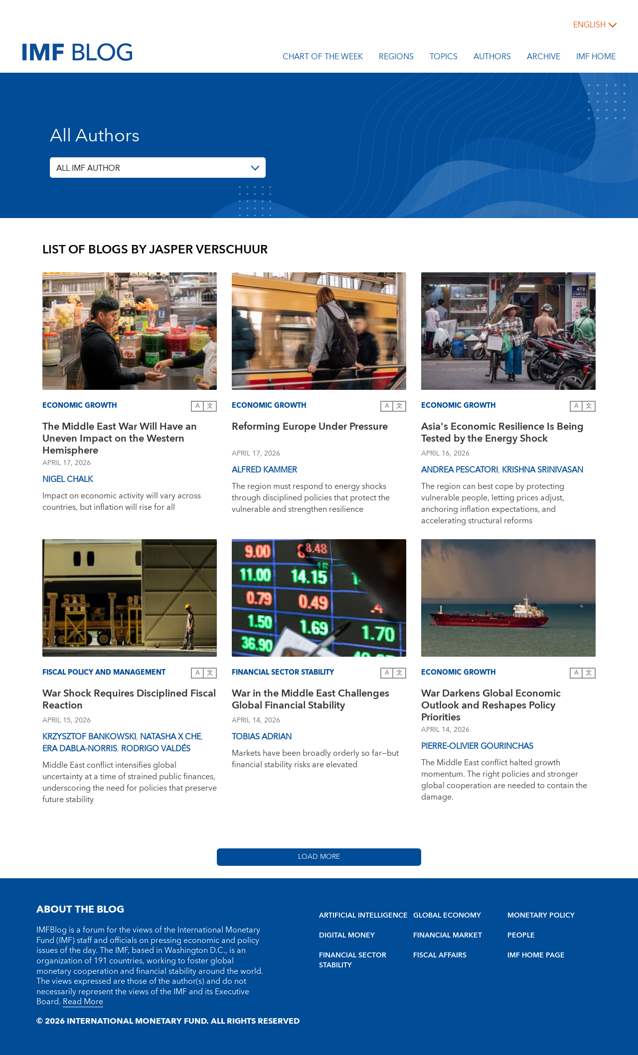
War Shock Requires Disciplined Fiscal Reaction (129, 701)
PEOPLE (521, 935)
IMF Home (596, 58)
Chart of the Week (323, 58)
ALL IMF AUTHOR (88, 168)
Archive (543, 58)
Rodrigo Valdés (155, 749)
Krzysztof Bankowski (89, 737)
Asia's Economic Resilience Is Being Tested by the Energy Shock (502, 434)
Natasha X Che (170, 737)
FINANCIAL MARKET (447, 935)
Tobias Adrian (262, 737)
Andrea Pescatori (459, 470)
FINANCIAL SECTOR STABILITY (352, 960)
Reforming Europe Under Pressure (310, 428)
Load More (319, 857)
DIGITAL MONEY (347, 935)
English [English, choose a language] (589, 25)
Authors (492, 58)
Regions (396, 58)
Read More (83, 1002)
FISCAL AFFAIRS (440, 955)
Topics (444, 58)
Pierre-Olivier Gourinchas (477, 746)
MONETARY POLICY (541, 916)
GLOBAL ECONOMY (447, 916)
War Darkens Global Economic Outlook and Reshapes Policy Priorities (491, 705)
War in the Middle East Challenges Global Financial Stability (310, 701)
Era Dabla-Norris (79, 749)
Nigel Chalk (67, 479)
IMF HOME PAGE (536, 955)
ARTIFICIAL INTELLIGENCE (363, 916)
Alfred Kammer (264, 470)
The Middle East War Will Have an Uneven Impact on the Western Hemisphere (119, 439)
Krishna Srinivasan (542, 470)
